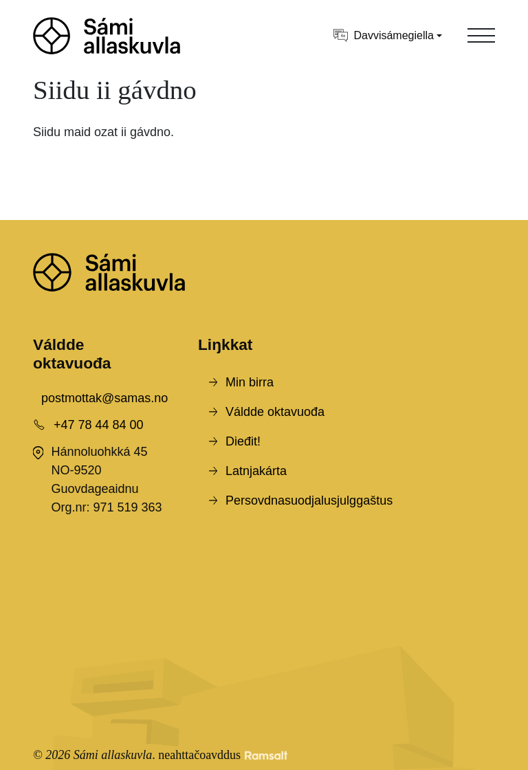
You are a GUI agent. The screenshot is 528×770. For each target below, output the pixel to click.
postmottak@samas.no (104, 398)
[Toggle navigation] (481, 36)
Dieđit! (243, 441)
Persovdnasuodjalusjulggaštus (309, 500)
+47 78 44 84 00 (99, 425)
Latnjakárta (256, 471)
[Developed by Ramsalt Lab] (266, 755)
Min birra (250, 382)
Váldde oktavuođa (275, 412)
